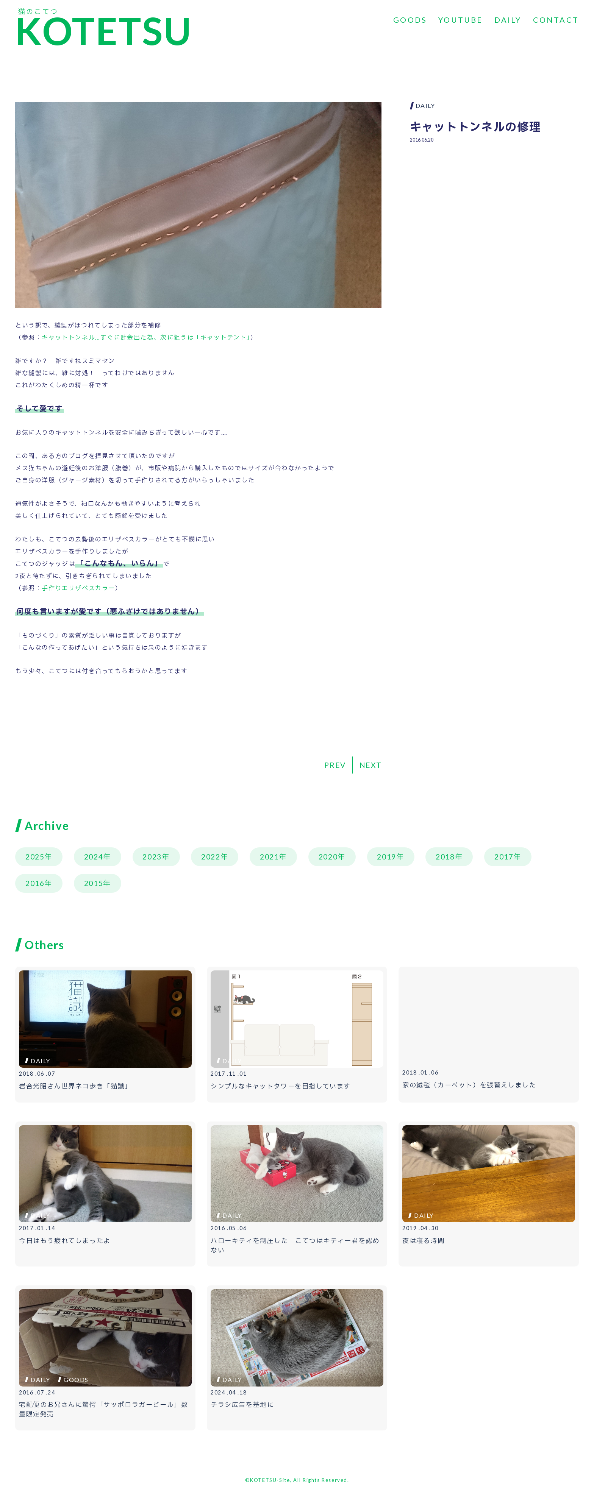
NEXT (370, 765)
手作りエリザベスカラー (78, 587)
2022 (210, 856)
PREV (334, 765)
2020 (328, 856)
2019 (386, 856)
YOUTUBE (460, 19)
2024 (93, 856)
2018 (445, 856)
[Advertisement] (494, 205)
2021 (269, 856)
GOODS (410, 19)
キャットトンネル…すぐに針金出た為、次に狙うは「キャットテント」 (146, 337)
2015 (93, 883)
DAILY (508, 19)
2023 (151, 856)
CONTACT (556, 19)
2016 (34, 883)
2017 (503, 856)
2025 (34, 856)
